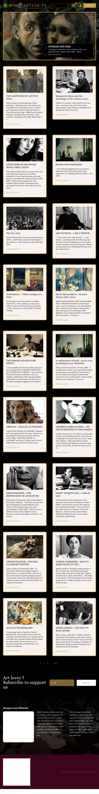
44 (55, 668)
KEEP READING (55, 54)
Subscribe (89, 5)
